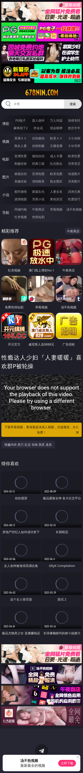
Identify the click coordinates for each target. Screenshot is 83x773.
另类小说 (38, 199)
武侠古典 (74, 191)
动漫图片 (74, 174)
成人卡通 (56, 156)
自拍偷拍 (38, 138)
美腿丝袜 (20, 181)
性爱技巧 (74, 199)
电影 (5, 159)
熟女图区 (56, 181)
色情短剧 (38, 217)
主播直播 (56, 146)
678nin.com (41, 92)
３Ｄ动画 (74, 138)
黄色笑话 (56, 199)
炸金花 (38, 128)
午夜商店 (38, 209)
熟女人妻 (20, 146)
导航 (5, 212)
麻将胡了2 (21, 128)
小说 (5, 194)
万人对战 (56, 120)
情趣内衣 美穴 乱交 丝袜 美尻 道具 (28, 444)
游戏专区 (74, 120)
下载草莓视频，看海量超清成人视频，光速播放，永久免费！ (42, 430)
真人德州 (38, 120)
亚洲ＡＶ (20, 138)
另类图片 (74, 181)
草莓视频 (56, 209)
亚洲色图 (38, 174)
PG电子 (20, 120)
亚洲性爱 (20, 156)
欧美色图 (56, 174)
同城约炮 (20, 209)
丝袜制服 (38, 146)
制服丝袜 (20, 163)
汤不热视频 (74, 209)
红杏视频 (20, 217)
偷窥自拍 (20, 174)
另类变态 (74, 163)
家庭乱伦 (38, 191)
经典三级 (38, 163)
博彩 (5, 123)
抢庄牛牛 (74, 128)
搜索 (73, 104)
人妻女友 (56, 191)
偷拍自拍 (38, 156)
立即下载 (67, 763)
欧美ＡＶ (56, 138)
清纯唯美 (38, 181)
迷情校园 (20, 199)
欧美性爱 (74, 156)
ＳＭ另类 (74, 146)
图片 (5, 177)
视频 (5, 141)
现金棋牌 (56, 128)
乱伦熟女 (56, 163)
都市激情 (20, 191)
